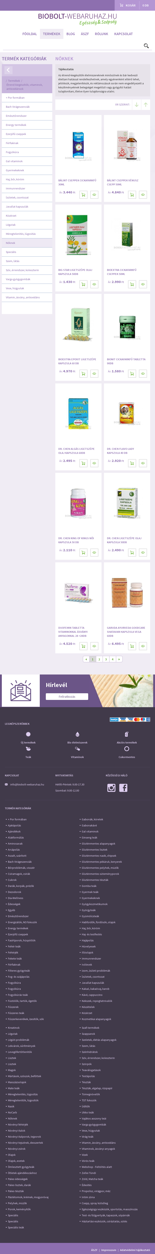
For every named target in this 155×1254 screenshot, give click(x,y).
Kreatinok (14, 1028)
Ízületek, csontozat (17, 197)
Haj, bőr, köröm (15, 179)
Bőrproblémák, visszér (21, 868)
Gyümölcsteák (90, 916)
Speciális (11, 252)
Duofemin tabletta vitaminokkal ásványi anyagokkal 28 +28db (73, 632)
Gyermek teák (90, 892)
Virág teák (87, 1136)
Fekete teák (15, 958)
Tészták (86, 1082)
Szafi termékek (90, 1028)
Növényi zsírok (16, 1149)
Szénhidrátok (90, 1052)
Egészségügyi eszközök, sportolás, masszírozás (110, 1209)
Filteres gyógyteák (19, 970)
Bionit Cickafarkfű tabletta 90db (126, 361)
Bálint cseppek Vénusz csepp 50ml (122, 182)
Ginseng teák (89, 837)
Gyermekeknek (15, 170)
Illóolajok (87, 952)
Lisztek (12, 1058)
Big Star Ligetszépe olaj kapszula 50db (75, 272)
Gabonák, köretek (92, 819)
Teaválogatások (91, 1070)
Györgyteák (89, 910)
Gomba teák (89, 886)
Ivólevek (87, 964)
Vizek (85, 1155)
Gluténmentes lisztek (94, 849)
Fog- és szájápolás (18, 976)
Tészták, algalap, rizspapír (97, 1088)
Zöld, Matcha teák (92, 1179)
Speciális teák (16, 1227)
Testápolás (88, 1076)
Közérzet (11, 215)
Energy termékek (16, 125)
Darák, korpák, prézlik (21, 886)
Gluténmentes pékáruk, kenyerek (102, 861)
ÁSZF (85, 33)
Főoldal (29, 33)
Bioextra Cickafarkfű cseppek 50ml (121, 272)
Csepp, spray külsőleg (95, 1203)
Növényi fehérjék (18, 1124)
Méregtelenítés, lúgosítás (21, 234)
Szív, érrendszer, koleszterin (22, 270)
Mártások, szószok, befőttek (24, 1076)
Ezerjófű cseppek (16, 134)
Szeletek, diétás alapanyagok (99, 1040)
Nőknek (10, 243)
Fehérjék (13, 952)
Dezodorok (14, 892)
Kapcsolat (123, 33)
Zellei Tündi (89, 1173)
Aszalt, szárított (17, 855)
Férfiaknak (12, 143)
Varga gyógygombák (18, 279)
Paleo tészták (16, 1191)
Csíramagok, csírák (19, 874)
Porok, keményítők (19, 1209)
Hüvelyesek (89, 946)
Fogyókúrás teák (18, 995)
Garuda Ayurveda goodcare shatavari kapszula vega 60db (126, 632)
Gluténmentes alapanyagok (98, 843)
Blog (70, 33)
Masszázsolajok (17, 1082)
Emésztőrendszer (16, 116)
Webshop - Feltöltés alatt (97, 1167)
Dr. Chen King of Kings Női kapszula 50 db (76, 540)
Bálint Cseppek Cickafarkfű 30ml (77, 182)
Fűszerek (13, 1007)
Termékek (51, 33)
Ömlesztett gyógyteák (21, 1167)
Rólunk (101, 33)
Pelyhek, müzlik (17, 1203)
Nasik (11, 1106)
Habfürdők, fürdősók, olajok (98, 922)
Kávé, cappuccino (92, 995)
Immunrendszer (15, 188)
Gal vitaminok (14, 161)
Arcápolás (14, 849)
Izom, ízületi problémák (96, 970)
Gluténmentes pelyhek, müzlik (100, 868)
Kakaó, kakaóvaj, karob (95, 989)
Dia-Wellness (15, 898)
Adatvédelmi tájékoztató (135, 1250)
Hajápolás (88, 940)
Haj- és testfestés (92, 934)
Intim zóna (88, 1197)
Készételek (88, 1007)
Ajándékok (14, 831)
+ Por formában (15, 97)
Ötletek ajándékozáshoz (22, 1173)
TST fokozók (89, 1100)
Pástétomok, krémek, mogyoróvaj (28, 1197)
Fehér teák (14, 946)
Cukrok (12, 880)
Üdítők (86, 1106)
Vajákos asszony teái (94, 1118)
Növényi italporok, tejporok (24, 1136)
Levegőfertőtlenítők (20, 1052)
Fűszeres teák (16, 1013)
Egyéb (11, 910)
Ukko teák (88, 1112)
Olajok (12, 1155)
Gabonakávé (89, 825)
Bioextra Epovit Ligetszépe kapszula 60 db (77, 361)
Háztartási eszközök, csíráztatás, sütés (104, 1221)
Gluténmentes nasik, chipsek (99, 855)
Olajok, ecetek (16, 1161)
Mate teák (14, 1088)
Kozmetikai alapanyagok (96, 1019)
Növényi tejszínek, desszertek (25, 1142)
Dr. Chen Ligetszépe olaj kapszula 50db (124, 540)
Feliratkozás (67, 696)
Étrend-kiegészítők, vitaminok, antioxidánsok (24, 87)
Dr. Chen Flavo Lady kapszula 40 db (120, 451)
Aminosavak (15, 843)
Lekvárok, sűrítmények (21, 1046)
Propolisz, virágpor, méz (96, 1191)
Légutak (11, 225)
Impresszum (108, 1250)
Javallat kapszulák (17, 206)
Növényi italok (16, 1130)
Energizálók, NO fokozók (22, 922)
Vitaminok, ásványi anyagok (98, 1149)
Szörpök (87, 1064)
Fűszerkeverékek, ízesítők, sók (26, 1019)
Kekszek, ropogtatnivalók (97, 1001)
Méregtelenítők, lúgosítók (23, 1100)
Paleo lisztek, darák (19, 1185)
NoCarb (12, 1112)
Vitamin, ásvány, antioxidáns (23, 297)
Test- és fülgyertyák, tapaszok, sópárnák (106, 1215)
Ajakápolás (14, 825)
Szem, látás (12, 261)
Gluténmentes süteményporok (100, 874)
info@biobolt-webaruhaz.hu (27, 784)
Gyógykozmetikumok (95, 904)
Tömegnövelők (91, 1094)
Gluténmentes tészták (95, 880)
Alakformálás (16, 837)
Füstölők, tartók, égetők (22, 1001)
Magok (12, 1070)
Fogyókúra (12, 152)
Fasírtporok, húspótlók (22, 940)
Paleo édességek (18, 1179)
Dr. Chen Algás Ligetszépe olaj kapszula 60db (76, 451)
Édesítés (87, 1185)
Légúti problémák (18, 1040)
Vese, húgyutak (15, 288)
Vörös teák (88, 1161)
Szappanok (88, 1034)
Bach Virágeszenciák (18, 107)
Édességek (14, 904)
